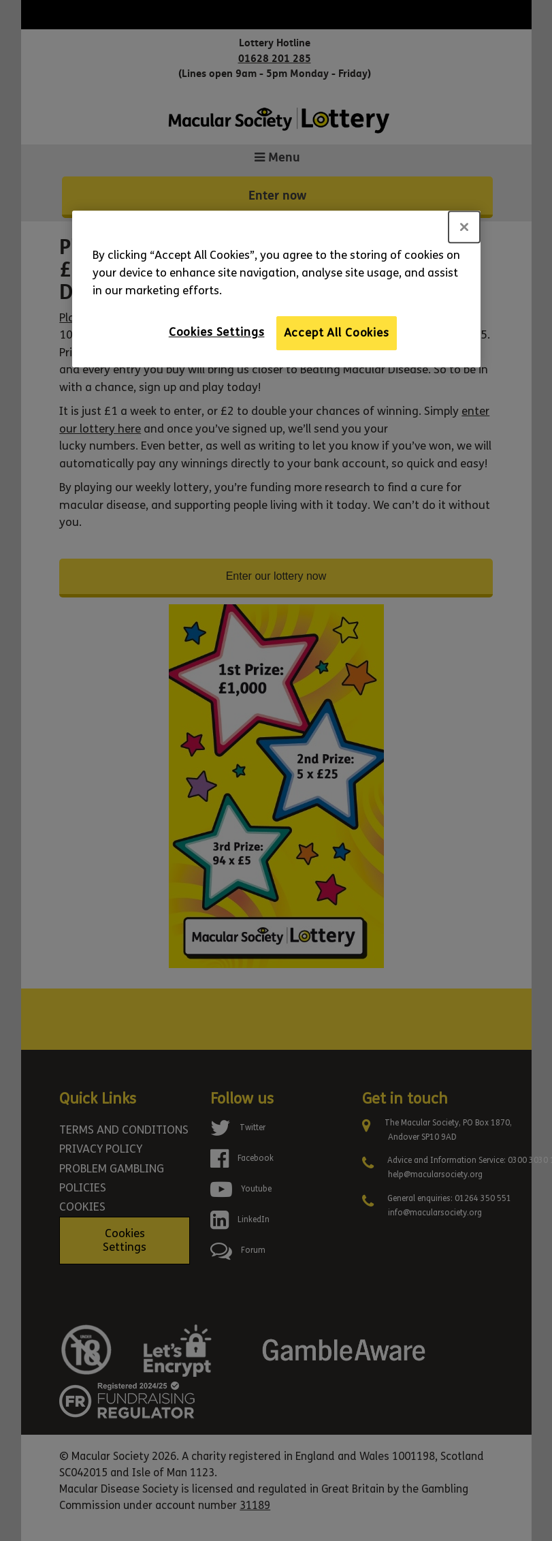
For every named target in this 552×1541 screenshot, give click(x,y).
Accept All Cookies (336, 333)
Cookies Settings (217, 332)
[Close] (464, 227)
